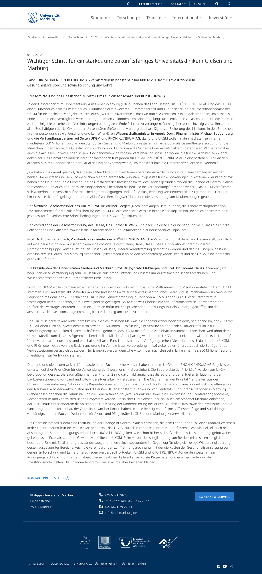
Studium (102, 18)
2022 (83, 36)
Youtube (224, 565)
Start (127, 4)
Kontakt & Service (214, 495)
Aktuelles (49, 36)
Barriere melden (134, 561)
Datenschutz (60, 561)
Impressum (37, 561)
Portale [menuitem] (179, 4)
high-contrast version (215, 4)
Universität (220, 18)
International (187, 18)
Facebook (218, 565)
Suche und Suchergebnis (227, 4)
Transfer (157, 18)
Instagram (231, 565)
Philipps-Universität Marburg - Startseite (46, 17)
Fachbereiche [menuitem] (151, 4)
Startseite (33, 36)
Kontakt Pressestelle (46, 476)
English (200, 4)
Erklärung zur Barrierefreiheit (95, 561)
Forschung (129, 18)
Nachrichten (67, 36)
